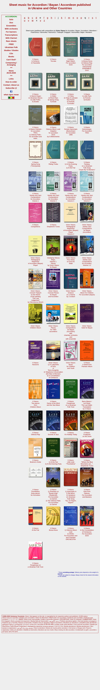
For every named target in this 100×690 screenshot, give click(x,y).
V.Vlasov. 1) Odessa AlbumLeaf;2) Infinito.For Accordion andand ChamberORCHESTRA (70, 533)
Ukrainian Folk (11, 47)
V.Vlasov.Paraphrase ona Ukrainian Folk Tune (35, 565)
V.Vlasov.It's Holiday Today (71, 433)
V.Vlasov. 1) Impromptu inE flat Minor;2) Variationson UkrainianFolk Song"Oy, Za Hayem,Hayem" (70, 496)
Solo (11, 19)
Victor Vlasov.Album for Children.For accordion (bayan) (87, 293)
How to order (11, 82)
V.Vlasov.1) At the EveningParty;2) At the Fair (71, 165)
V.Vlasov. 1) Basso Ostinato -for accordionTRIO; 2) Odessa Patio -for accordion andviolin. (35, 132)
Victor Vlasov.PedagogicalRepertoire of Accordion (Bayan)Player (35, 261)
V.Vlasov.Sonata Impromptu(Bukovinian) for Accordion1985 (70, 131)
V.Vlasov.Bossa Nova (53, 529)
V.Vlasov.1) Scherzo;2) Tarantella (35, 61)
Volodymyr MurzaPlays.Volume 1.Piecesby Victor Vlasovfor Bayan (53, 262)
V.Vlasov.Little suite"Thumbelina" (71, 462)
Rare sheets (11, 41)
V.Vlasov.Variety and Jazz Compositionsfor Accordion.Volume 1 (35, 197)
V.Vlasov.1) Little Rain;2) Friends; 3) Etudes (87, 97)
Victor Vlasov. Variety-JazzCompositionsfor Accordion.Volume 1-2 (87, 261)
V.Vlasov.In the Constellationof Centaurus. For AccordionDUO (87, 532)
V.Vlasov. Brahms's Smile (35, 461)
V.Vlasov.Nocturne (35, 364)
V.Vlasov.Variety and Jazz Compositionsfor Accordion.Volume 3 (71, 197)
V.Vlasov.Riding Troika (53, 163)
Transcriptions (11, 35)
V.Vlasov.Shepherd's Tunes (53, 226)
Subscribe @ (11, 88)
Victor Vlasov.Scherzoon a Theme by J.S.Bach (71, 293)
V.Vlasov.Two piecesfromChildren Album (35, 404)
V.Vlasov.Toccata (53, 60)
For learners (11, 32)
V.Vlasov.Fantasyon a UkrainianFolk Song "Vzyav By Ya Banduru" (87, 166)
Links (11, 79)
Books (11, 56)
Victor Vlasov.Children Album (35, 327)
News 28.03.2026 (11, 72)
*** (11, 68)
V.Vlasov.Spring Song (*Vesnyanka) (35, 164)
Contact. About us (11, 85)
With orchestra (11, 29)
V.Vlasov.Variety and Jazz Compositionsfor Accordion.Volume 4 (87, 197)
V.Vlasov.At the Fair (35, 529)
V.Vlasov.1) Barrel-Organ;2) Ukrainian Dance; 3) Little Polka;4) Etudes (35, 98)
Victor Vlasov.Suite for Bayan (86, 327)
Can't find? (11, 60)
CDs (11, 53)
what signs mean (11, 95)
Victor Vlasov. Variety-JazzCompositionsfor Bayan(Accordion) (87, 228)
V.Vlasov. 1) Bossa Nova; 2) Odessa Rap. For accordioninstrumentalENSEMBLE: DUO (87, 64)
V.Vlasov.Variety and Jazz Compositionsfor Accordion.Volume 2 (53, 197)
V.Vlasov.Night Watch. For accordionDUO (71, 62)
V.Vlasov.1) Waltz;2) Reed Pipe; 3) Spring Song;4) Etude (53, 98)
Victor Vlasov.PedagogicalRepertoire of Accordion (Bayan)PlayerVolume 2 (70, 229)
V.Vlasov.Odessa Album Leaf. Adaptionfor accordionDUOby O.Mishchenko (53, 131)
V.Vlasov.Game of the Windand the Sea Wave (53, 403)
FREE (11, 44)
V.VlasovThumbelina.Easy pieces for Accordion (35, 492)
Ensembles (11, 26)
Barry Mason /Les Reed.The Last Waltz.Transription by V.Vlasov (87, 405)
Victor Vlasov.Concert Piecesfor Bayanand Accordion (53, 293)
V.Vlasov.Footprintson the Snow (86, 434)
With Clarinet (11, 38)
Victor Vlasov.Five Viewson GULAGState (71, 260)
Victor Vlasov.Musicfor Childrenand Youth (71, 365)
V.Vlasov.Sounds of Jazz (53, 433)
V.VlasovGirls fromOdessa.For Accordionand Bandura (87, 493)
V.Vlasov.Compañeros (35, 226)
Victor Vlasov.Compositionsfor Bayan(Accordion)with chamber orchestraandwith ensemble (70, 332)
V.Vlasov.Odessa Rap (35, 433)
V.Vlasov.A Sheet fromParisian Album (87, 364)
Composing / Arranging (11, 64)
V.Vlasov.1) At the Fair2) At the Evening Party (53, 462)
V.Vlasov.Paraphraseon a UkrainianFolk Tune (71, 404)
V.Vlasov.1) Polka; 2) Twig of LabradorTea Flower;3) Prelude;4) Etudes (71, 98)
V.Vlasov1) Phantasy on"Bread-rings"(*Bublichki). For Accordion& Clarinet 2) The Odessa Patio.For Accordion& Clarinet (53, 497)
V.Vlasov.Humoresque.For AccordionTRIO (87, 130)
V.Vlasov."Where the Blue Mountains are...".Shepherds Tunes (87, 463)
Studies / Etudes (11, 50)
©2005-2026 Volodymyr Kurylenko (13, 616)
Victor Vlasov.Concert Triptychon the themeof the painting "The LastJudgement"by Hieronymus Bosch (35, 296)
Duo (11, 22)
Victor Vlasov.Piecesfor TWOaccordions (53, 328)
